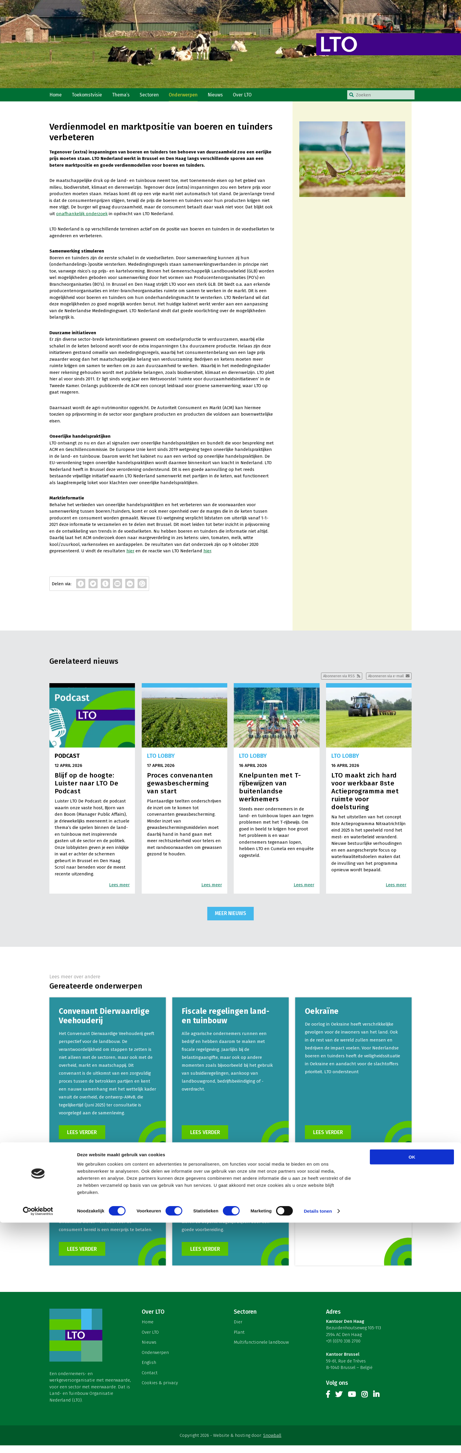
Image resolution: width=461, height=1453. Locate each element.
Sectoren (153, 96)
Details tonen (318, 1441)
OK (412, 1387)
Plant (239, 1339)
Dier (238, 1329)
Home (56, 96)
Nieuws (222, 96)
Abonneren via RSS (331, 680)
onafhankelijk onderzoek (82, 217)
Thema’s (124, 96)
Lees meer (119, 889)
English (149, 1370)
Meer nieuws (230, 918)
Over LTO (250, 96)
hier (130, 554)
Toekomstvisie (89, 96)
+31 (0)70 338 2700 (343, 1349)
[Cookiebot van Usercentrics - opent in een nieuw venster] (38, 1441)
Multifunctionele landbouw (261, 1350)
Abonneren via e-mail (383, 680)
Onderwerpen (188, 96)
